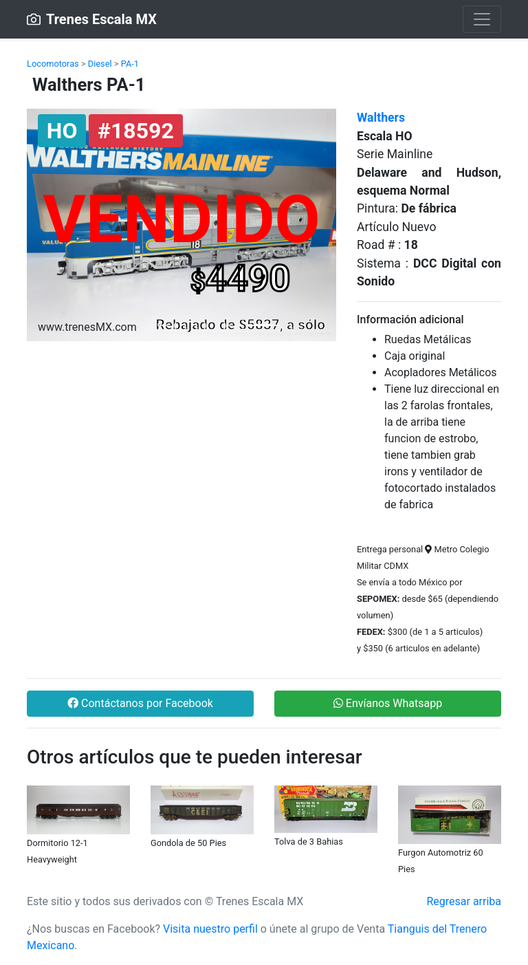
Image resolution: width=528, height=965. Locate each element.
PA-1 (130, 63)
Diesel (100, 63)
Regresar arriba (463, 901)
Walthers (381, 117)
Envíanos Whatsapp (387, 703)
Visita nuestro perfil (210, 928)
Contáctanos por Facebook (140, 703)
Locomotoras (53, 63)
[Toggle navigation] (482, 19)
